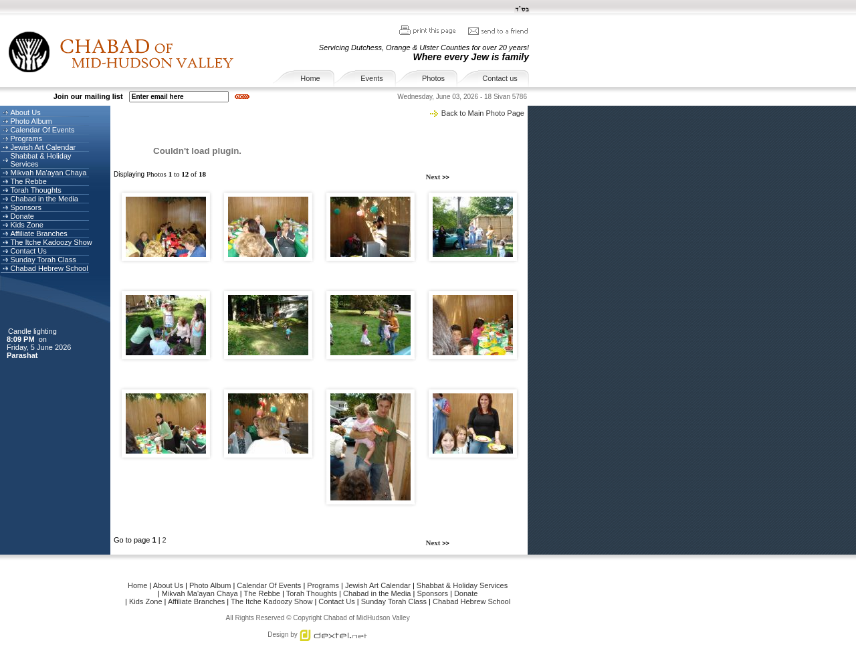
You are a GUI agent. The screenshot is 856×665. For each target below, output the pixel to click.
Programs (26, 138)
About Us (25, 112)
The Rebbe (28, 181)
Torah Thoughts (35, 190)
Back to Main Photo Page (482, 113)
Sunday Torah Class (43, 260)
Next (434, 177)
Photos (433, 78)
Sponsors (25, 207)
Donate (21, 216)
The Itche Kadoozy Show (51, 242)
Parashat (23, 355)
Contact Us (28, 251)
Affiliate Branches (38, 233)
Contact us (500, 78)
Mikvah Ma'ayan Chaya (48, 173)
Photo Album (30, 121)
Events (371, 78)
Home (310, 78)
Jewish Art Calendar (43, 147)
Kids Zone (26, 225)
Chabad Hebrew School (49, 268)
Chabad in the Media (44, 199)
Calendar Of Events (42, 130)
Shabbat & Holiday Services (462, 585)
